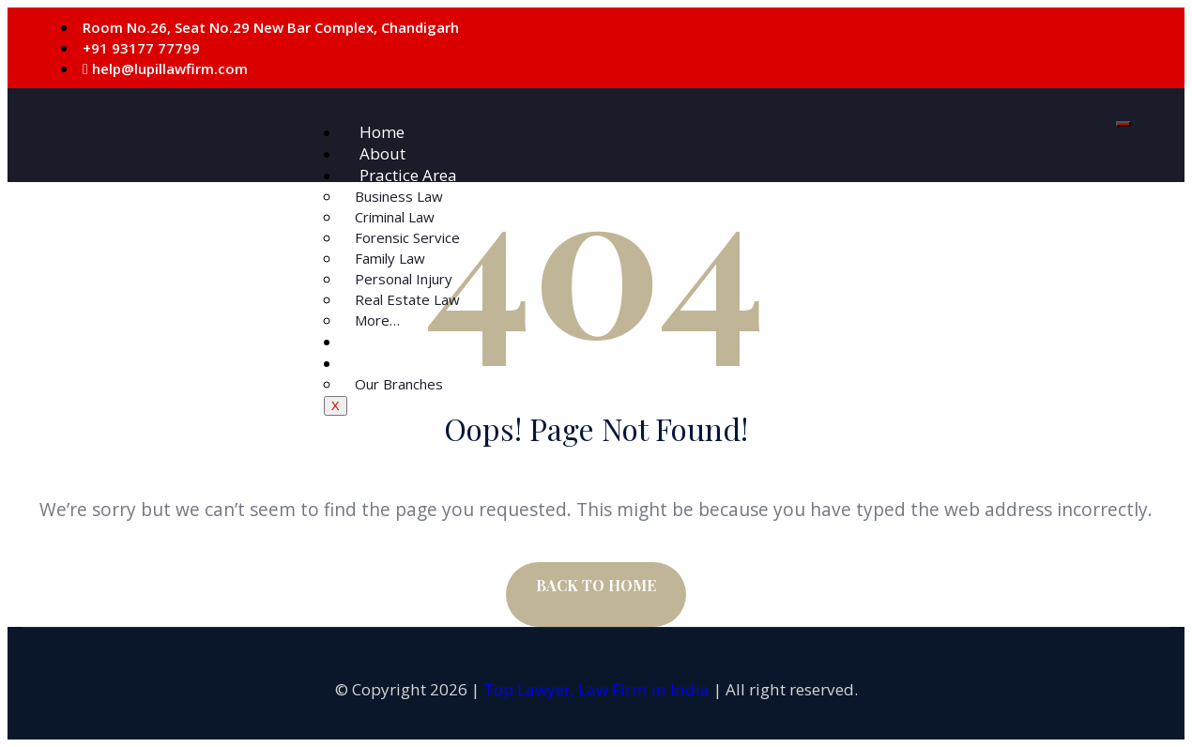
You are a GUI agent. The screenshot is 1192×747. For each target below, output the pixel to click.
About (382, 153)
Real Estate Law (407, 299)
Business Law (399, 196)
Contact (387, 363)
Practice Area (408, 175)
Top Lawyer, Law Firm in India (596, 689)
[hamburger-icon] (1123, 124)
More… (377, 320)
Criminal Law (395, 216)
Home (382, 132)
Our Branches (399, 383)
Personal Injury (403, 278)
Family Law (390, 258)
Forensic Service (407, 237)
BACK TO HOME (596, 585)
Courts (383, 341)
